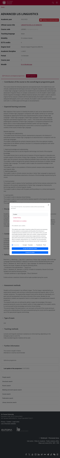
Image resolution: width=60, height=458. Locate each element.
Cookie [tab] (15, 214)
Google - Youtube (28, 245)
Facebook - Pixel (41, 245)
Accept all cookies (30, 252)
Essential (16, 245)
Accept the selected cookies (30, 248)
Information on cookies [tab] (19, 221)
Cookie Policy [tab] (17, 217)
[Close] (48, 205)
